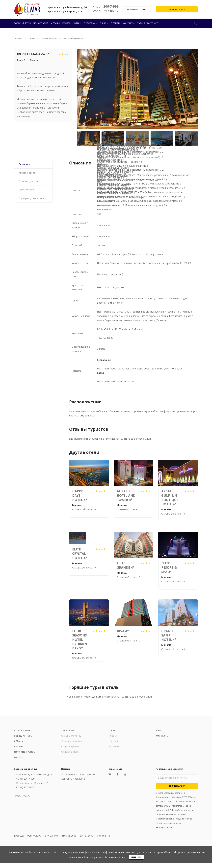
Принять (136, 857)
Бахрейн (21, 60)
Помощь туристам (71, 741)
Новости (113, 735)
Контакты (128, 23)
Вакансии (113, 746)
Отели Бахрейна (49, 38)
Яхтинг (18, 746)
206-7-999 (105, 6)
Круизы (66, 23)
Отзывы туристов (71, 735)
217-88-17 (105, 11)
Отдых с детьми (70, 751)
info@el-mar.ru (22, 796)
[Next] (194, 89)
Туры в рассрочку (147, 23)
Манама (34, 60)
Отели (77, 23)
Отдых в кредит (70, 746)
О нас (103, 23)
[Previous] (80, 89)
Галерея (113, 741)
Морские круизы (25, 752)
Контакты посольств (73, 778)
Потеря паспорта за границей (78, 774)
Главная (18, 38)
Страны (55, 23)
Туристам (90, 23)
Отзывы (115, 23)
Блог (159, 730)
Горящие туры (22, 23)
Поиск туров (40, 23)
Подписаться (176, 786)
